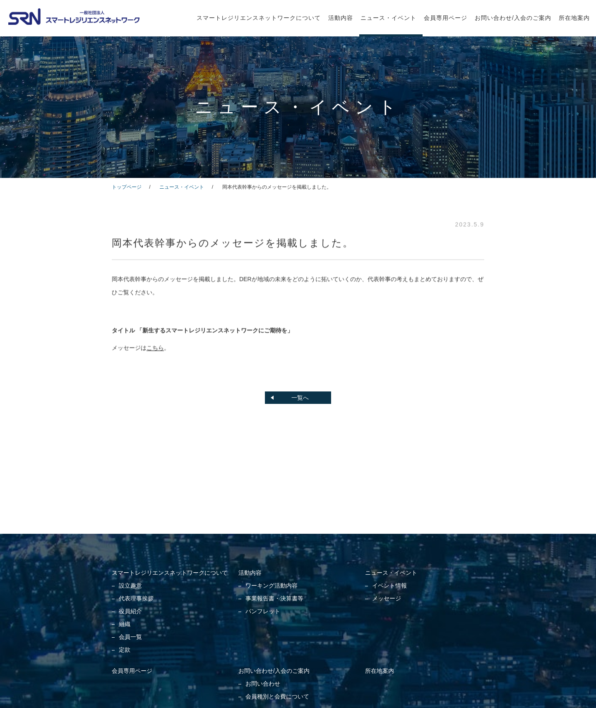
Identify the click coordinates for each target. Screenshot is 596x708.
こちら (155, 348)
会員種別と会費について (277, 696)
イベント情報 (389, 585)
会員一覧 (130, 637)
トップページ (127, 187)
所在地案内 (574, 17)
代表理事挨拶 (136, 598)
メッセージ (386, 598)
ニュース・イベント (388, 17)
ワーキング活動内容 (271, 585)
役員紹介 (130, 611)
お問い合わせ (262, 683)
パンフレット (262, 611)
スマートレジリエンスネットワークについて (259, 17)
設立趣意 (130, 585)
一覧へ (300, 397)
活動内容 (340, 17)
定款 (124, 649)
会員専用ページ (445, 17)
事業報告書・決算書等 (274, 598)
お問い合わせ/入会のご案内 (513, 17)
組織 (124, 624)
